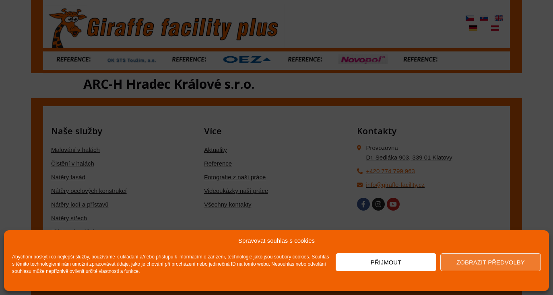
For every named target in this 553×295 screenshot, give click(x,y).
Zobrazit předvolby (490, 262)
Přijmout (386, 262)
